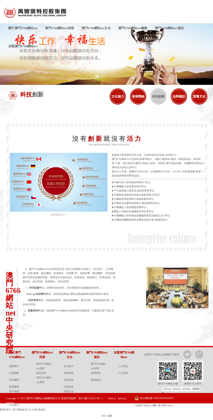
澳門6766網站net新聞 (98, 366)
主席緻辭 (14, 373)
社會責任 (14, 405)
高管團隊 (14, 379)
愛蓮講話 (96, 379)
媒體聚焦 (96, 373)
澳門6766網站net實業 (43, 366)
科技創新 (158, 96)
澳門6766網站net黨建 (132, 28)
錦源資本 (41, 373)
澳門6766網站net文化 (96, 28)
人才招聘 (123, 373)
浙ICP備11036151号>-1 (90, 398)
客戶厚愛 (14, 391)
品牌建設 (179, 96)
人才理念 (123, 366)
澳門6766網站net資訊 (169, 28)
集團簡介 (14, 366)
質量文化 (199, 96)
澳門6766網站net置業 (43, 380)
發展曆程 (14, 386)
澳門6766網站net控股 (59, 28)
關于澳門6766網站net (22, 28)
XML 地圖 (106, 415)
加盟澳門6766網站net (22, 46)
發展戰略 (138, 96)
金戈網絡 (204, 408)
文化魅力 (117, 96)
